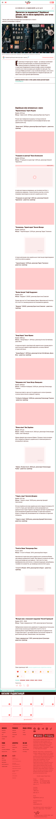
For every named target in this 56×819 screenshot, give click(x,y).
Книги (36, 680)
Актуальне (22, 680)
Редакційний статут (16, 766)
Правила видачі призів (15, 771)
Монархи (4, 730)
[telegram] (16, 685)
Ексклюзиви (4, 736)
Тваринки (14, 732)
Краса (24, 730)
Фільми (28, 680)
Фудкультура (4, 751)
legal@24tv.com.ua (38, 797)
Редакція (14, 777)
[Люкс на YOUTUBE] (5, 2)
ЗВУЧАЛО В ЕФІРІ (26, 749)
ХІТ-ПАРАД (25, 751)
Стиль (24, 732)
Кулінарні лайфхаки (6, 749)
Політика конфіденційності (16, 764)
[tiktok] (51, 728)
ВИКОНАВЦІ (25, 747)
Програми (4, 760)
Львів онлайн (4, 766)
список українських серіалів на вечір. (40, 667)
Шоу (3, 734)
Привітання (14, 747)
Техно (13, 749)
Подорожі (14, 751)
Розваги (15, 728)
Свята (13, 736)
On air (25, 743)
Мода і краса (27, 728)
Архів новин (14, 775)
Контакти (14, 773)
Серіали (32, 680)
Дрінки (3, 747)
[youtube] (34, 731)
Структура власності (16, 761)
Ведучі (3, 758)
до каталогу (28, 719)
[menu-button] (2, 2)
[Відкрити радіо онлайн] (51, 2)
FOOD (3, 743)
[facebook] (20, 685)
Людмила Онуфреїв (31, 8)
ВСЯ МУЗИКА (25, 745)
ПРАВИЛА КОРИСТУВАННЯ (15, 759)
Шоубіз (4, 728)
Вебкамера (4, 762)
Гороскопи (14, 734)
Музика (3, 738)
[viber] (27, 685)
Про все (40, 680)
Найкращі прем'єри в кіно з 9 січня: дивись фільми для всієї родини (32, 80)
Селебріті (4, 732)
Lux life (4, 755)
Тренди (24, 734)
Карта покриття (5, 764)
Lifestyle (17, 680)
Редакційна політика (16, 768)
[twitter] (24, 685)
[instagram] (38, 728)
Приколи (14, 730)
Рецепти (3, 745)
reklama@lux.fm (37, 804)
